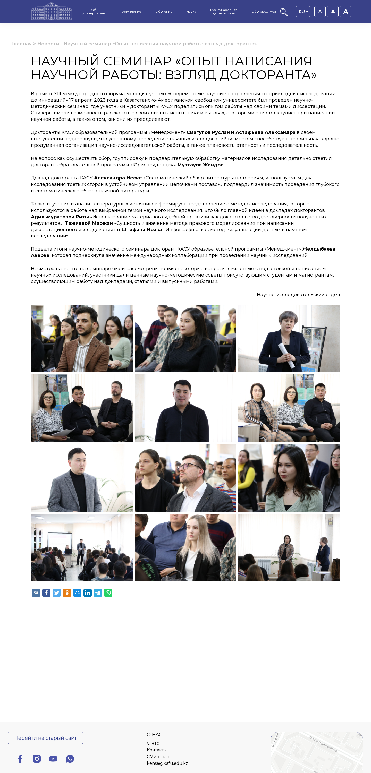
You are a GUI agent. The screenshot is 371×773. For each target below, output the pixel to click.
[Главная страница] (51, 11)
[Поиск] (284, 14)
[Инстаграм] (37, 760)
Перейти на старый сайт (45, 738)
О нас (153, 743)
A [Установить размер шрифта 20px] (345, 11)
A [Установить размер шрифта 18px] (333, 11)
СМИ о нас (158, 756)
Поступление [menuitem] (130, 11)
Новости (48, 44)
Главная (21, 44)
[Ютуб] (53, 760)
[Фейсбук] (20, 760)
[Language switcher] (303, 11)
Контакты (157, 750)
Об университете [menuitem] (93, 11)
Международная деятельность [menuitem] (223, 11)
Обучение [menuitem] (163, 11)
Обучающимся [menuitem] (263, 11)
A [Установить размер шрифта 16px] (320, 11)
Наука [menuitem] (191, 11)
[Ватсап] (70, 760)
